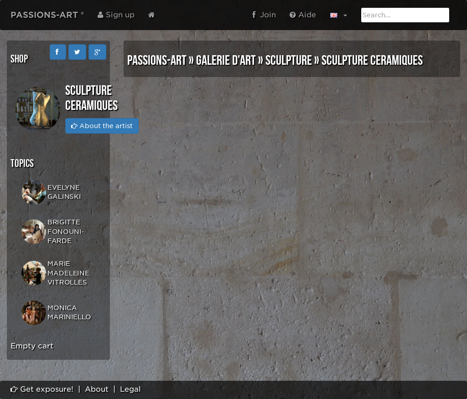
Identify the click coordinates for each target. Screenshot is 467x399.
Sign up (116, 14)
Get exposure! (41, 389)
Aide (303, 14)
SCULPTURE (288, 60)
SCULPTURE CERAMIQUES (372, 60)
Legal (130, 389)
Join (264, 14)
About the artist (102, 126)
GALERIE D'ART (226, 60)
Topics (22, 163)
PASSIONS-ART (157, 60)
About (97, 389)
